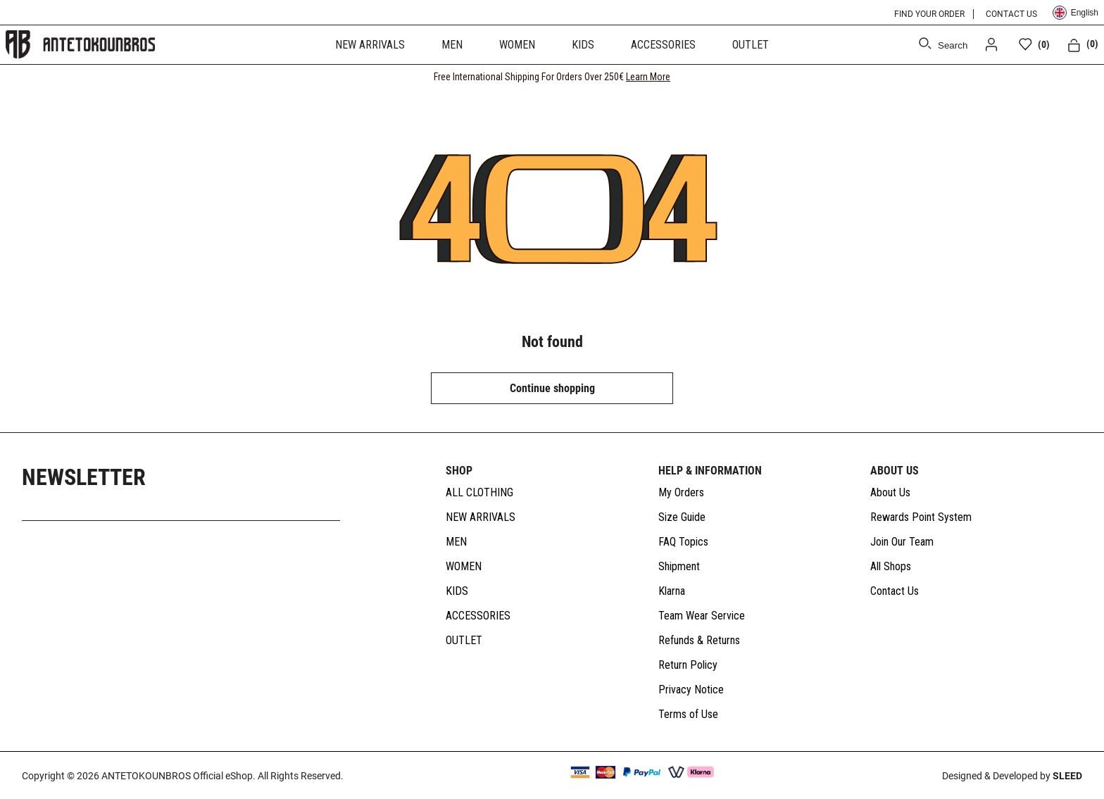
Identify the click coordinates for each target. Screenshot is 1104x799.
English (1075, 13)
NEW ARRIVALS (370, 44)
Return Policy (687, 665)
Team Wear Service (701, 615)
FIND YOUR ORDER (929, 14)
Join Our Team (902, 541)
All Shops (890, 566)
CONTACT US (1011, 14)
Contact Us (894, 591)
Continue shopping (552, 388)
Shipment (679, 566)
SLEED (1067, 775)
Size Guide (681, 517)
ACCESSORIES (663, 44)
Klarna (671, 591)
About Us (890, 492)
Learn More (648, 76)
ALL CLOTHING (479, 492)
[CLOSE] (1080, 76)
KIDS (583, 44)
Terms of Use (688, 714)
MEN (452, 44)
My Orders (681, 492)
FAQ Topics (683, 541)
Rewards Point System (921, 517)
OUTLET (750, 44)
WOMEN (517, 44)
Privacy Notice (691, 689)
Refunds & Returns (699, 640)
